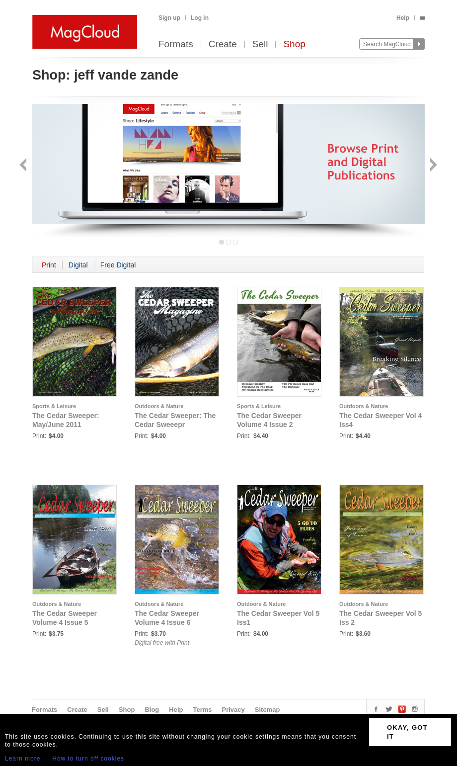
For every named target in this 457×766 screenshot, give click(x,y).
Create (223, 44)
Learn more (22, 758)
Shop (294, 44)
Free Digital (118, 265)
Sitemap (267, 709)
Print (49, 265)
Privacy (233, 709)
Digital (78, 265)
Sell (260, 44)
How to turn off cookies (88, 758)
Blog (152, 709)
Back (24, 166)
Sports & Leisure (54, 406)
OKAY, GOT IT (407, 732)
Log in (200, 17)
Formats (175, 44)
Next (432, 166)
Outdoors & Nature (159, 406)
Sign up (169, 17)
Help (402, 17)
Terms (202, 709)
